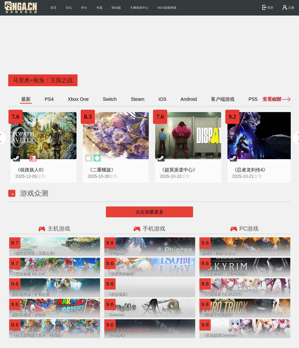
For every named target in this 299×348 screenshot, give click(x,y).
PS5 (253, 99)
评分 (84, 7)
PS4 (49, 99)
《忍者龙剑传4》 (250, 169)
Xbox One (78, 99)
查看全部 (272, 99)
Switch (110, 99)
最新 (26, 99)
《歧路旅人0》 (30, 169)
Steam (138, 99)
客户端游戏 (222, 99)
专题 (99, 7)
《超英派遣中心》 (179, 169)
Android (189, 99)
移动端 (116, 7)
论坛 (69, 7)
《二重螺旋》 (102, 169)
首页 (53, 7)
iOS (162, 99)
